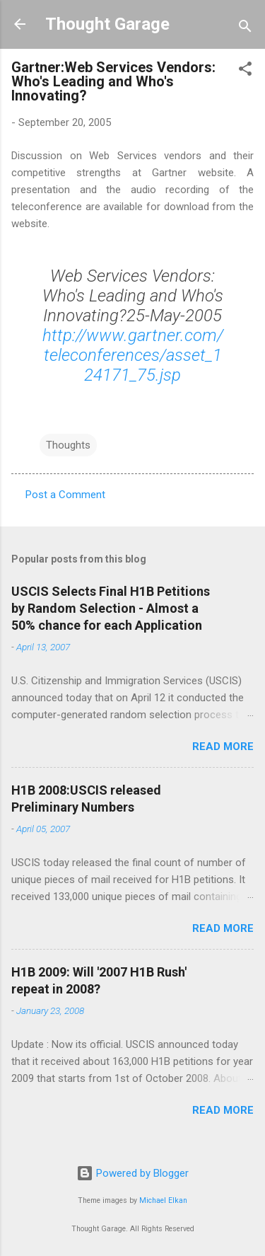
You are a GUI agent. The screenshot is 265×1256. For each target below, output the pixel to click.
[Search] (245, 28)
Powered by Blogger (132, 1173)
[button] (245, 71)
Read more (223, 746)
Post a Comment (65, 494)
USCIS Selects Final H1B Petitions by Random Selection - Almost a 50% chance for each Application (110, 608)
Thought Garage (107, 24)
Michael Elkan (163, 1200)
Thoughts (68, 445)
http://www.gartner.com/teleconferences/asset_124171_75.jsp (132, 355)
